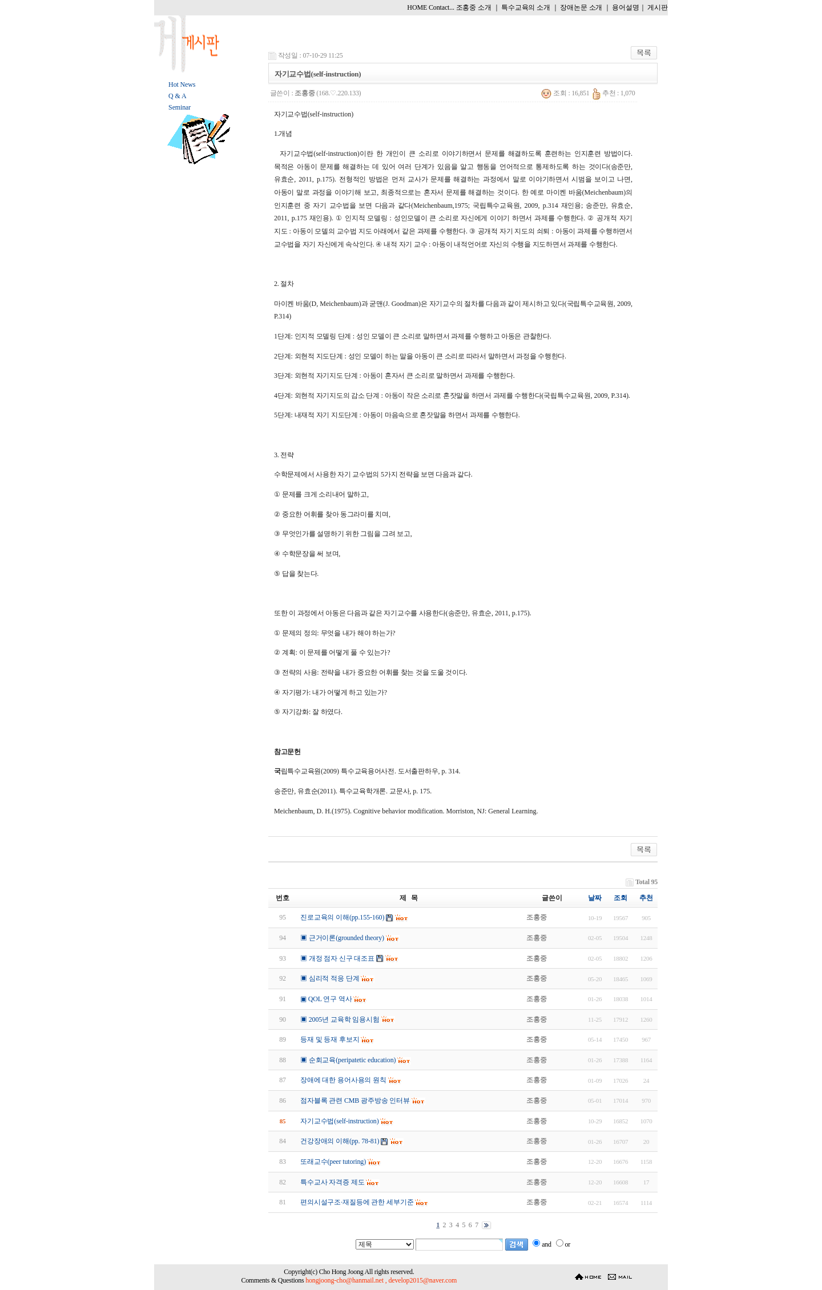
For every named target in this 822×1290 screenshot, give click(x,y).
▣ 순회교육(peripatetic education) (348, 1060)
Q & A (177, 96)
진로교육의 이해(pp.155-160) (342, 917)
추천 (646, 898)
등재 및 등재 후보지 (330, 1039)
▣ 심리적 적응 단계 (330, 978)
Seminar (179, 107)
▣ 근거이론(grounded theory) (342, 938)
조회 (620, 898)
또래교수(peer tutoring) (333, 1162)
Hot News (181, 84)
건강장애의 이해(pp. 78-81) (339, 1141)
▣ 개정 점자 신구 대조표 (337, 958)
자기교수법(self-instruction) (339, 1121)
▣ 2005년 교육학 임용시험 (340, 1019)
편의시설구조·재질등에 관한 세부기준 (356, 1202)
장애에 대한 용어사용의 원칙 (343, 1080)
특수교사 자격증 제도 (332, 1182)
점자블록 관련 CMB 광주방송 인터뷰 (355, 1100)
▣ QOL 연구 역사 (326, 999)
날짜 (595, 898)
